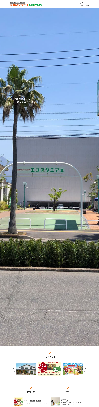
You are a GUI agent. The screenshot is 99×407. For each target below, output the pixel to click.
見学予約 (97, 86)
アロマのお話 (64, 401)
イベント (38, 400)
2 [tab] (47, 378)
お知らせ (32, 400)
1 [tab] (46, 378)
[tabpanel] (49, 369)
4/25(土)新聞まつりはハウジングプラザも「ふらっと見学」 (36, 403)
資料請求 (97, 96)
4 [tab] (51, 378)
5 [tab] (52, 378)
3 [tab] (49, 378)
